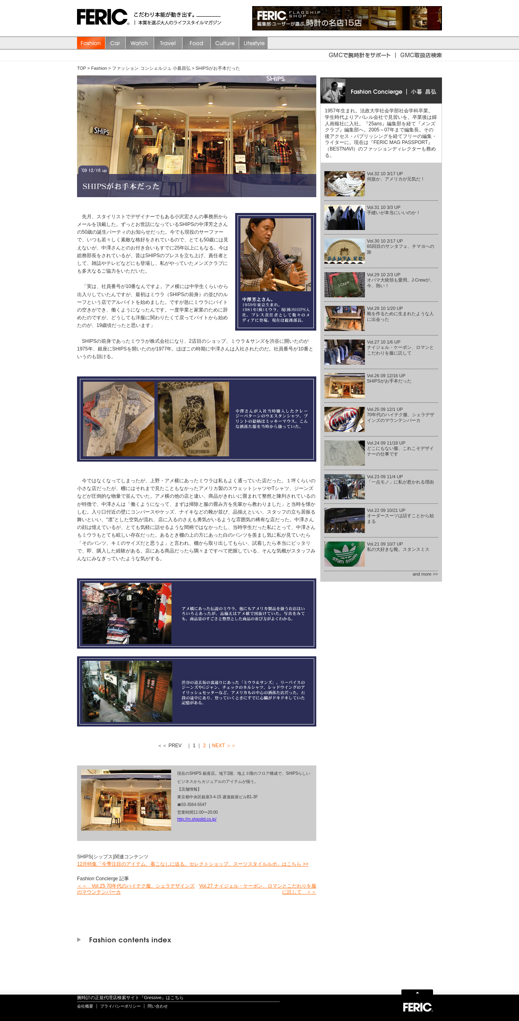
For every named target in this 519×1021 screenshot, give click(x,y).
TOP (81, 68)
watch (140, 43)
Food (196, 43)
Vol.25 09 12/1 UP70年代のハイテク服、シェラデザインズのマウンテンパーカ (400, 414)
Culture (225, 43)
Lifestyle (253, 43)
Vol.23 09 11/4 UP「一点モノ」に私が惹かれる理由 (400, 479)
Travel (168, 43)
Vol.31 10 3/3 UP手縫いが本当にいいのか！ (393, 210)
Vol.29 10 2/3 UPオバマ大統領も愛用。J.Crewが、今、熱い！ (400, 280)
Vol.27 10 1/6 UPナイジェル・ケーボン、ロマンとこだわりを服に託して (400, 347)
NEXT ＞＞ (224, 745)
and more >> (425, 574)
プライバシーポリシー (120, 1006)
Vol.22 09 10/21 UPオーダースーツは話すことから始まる (400, 515)
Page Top (417, 992)
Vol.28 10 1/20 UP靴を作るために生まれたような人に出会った (400, 313)
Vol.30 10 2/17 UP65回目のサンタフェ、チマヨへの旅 (400, 246)
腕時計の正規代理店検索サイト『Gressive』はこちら (130, 997)
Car (115, 43)
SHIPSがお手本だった (217, 68)
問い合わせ (158, 1006)
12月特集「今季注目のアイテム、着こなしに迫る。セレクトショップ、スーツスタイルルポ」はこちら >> (193, 864)
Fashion (91, 43)
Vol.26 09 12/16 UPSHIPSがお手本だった (389, 378)
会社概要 (85, 1006)
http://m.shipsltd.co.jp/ (197, 819)
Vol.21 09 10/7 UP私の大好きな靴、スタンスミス (398, 547)
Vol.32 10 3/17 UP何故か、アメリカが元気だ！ (396, 176)
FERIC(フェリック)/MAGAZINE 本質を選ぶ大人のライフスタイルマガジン (105, 18)
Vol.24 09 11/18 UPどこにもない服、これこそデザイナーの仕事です (400, 448)
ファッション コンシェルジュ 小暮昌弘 (151, 68)
